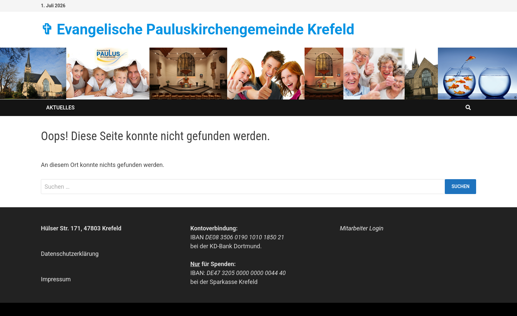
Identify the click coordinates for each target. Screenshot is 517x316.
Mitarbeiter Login (361, 228)
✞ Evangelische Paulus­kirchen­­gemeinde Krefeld (197, 29)
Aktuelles (60, 107)
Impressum (56, 279)
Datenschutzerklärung (70, 253)
